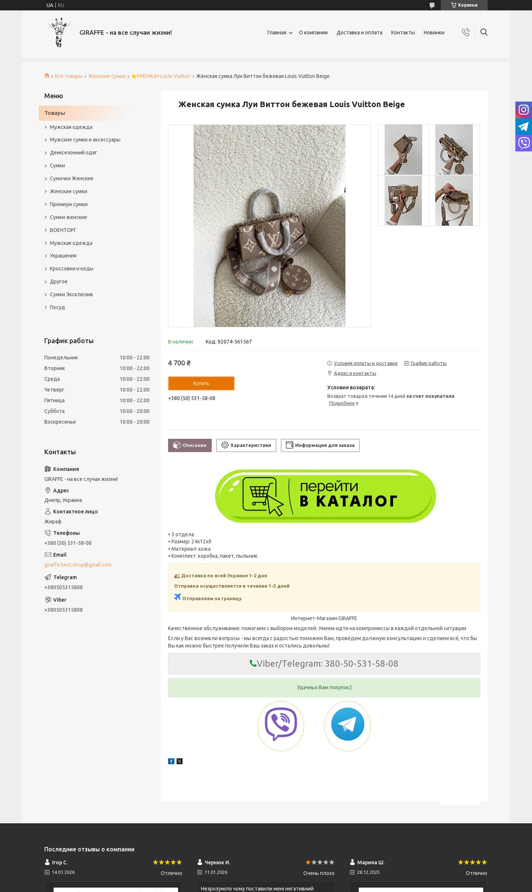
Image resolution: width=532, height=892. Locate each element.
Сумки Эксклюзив (71, 294)
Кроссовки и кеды (71, 268)
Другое (59, 281)
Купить (201, 383)
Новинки (434, 32)
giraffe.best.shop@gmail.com (78, 565)
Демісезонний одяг (73, 152)
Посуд (57, 307)
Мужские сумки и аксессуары (85, 140)
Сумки (57, 165)
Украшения (63, 256)
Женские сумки (107, 76)
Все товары (69, 76)
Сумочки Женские (71, 178)
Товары (54, 113)
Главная (276, 32)
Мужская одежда (71, 127)
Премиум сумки (69, 204)
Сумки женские (68, 217)
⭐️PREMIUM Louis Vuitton (161, 76)
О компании (313, 32)
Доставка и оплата (359, 32)
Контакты (403, 32)
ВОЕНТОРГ (63, 230)
